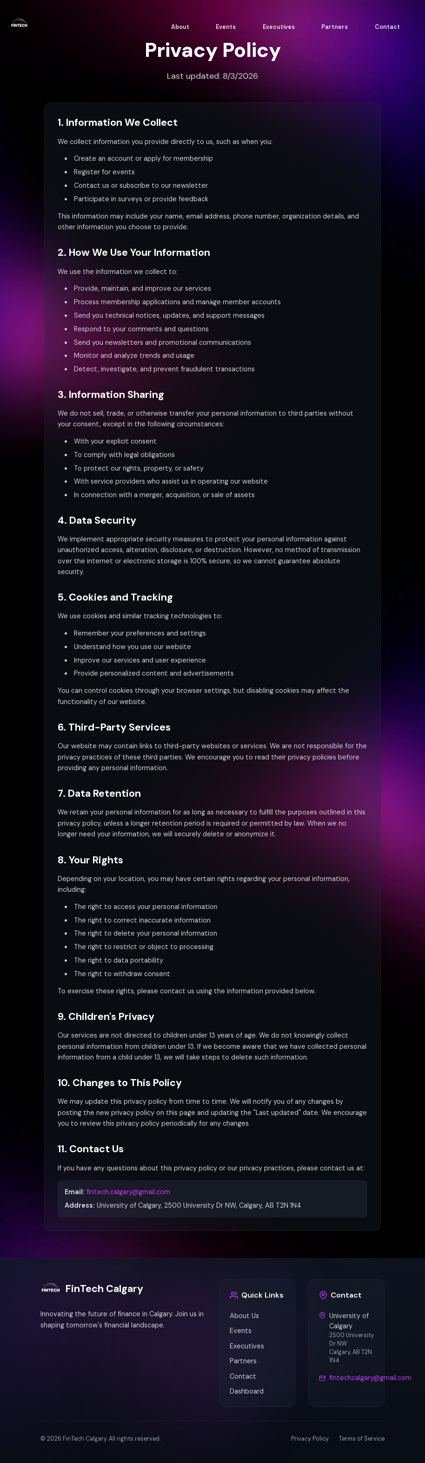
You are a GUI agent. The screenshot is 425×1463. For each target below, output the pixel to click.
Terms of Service (362, 1438)
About (180, 27)
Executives (279, 27)
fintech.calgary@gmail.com (128, 1192)
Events (226, 27)
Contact (387, 27)
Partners (334, 27)
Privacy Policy (310, 1438)
